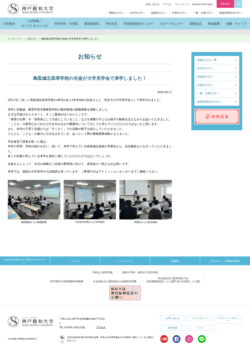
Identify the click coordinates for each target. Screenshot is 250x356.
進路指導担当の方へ (230, 12)
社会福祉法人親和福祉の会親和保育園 (114, 281)
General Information (202, 4)
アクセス (167, 4)
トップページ (15, 38)
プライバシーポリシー (228, 319)
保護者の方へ (158, 12)
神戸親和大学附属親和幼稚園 (66, 281)
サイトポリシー (200, 318)
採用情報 (172, 327)
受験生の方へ (116, 12)
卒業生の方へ (179, 12)
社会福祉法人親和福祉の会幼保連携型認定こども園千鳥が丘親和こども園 (173, 280)
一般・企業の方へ (203, 12)
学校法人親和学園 (102, 272)
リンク (200, 327)
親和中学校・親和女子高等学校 (140, 272)
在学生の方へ (137, 12)
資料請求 (225, 4)
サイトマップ (182, 4)
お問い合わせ (152, 4)
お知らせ (31, 38)
